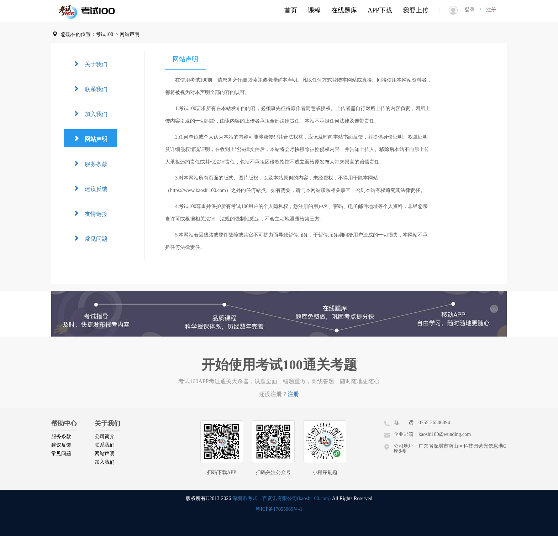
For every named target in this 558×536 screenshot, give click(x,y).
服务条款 (93, 163)
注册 (488, 9)
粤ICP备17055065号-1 (279, 509)
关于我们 (93, 63)
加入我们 (93, 113)
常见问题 (93, 238)
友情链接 (93, 213)
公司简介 (105, 436)
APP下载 (380, 10)
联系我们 (93, 88)
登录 (472, 9)
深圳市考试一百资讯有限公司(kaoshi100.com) (281, 498)
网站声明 (93, 138)
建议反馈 (93, 188)
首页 (290, 10)
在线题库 (344, 10)
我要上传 (415, 10)
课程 (314, 10)
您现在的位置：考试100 (87, 34)
